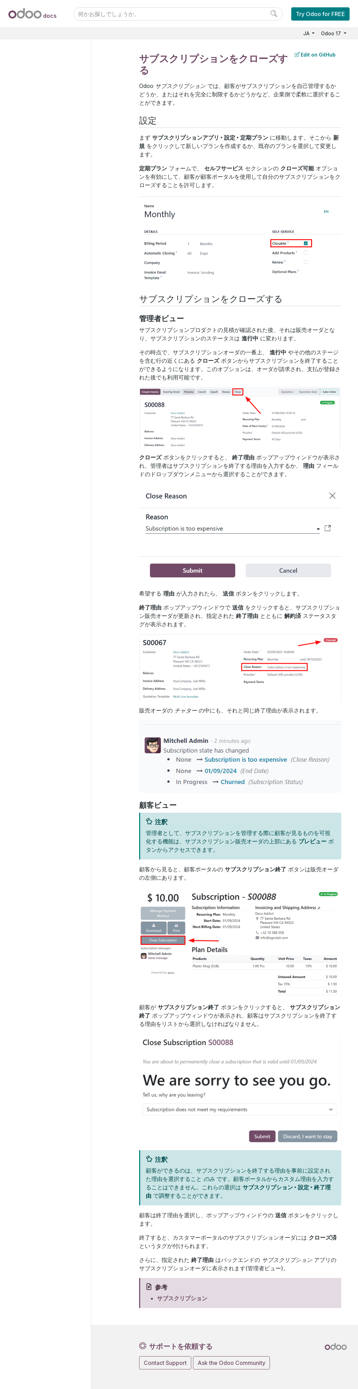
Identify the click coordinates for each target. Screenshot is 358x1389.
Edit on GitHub (315, 55)
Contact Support (165, 1362)
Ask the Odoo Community (231, 1362)
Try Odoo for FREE (320, 13)
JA (307, 33)
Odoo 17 (331, 33)
